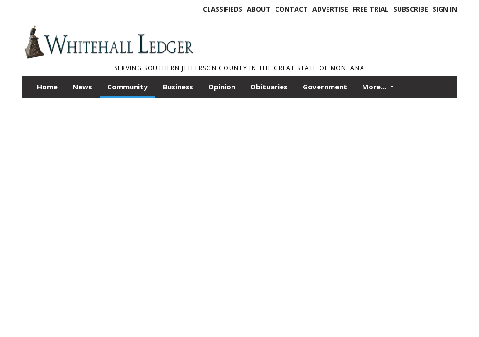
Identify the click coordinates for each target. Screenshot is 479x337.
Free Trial (371, 9)
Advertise (330, 9)
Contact (291, 9)
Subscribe (410, 9)
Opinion (221, 86)
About (258, 9)
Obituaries (269, 86)
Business (178, 86)
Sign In (445, 9)
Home (47, 86)
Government (325, 86)
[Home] (108, 56)
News (82, 86)
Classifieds (222, 9)
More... (375, 86)
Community (127, 86)
